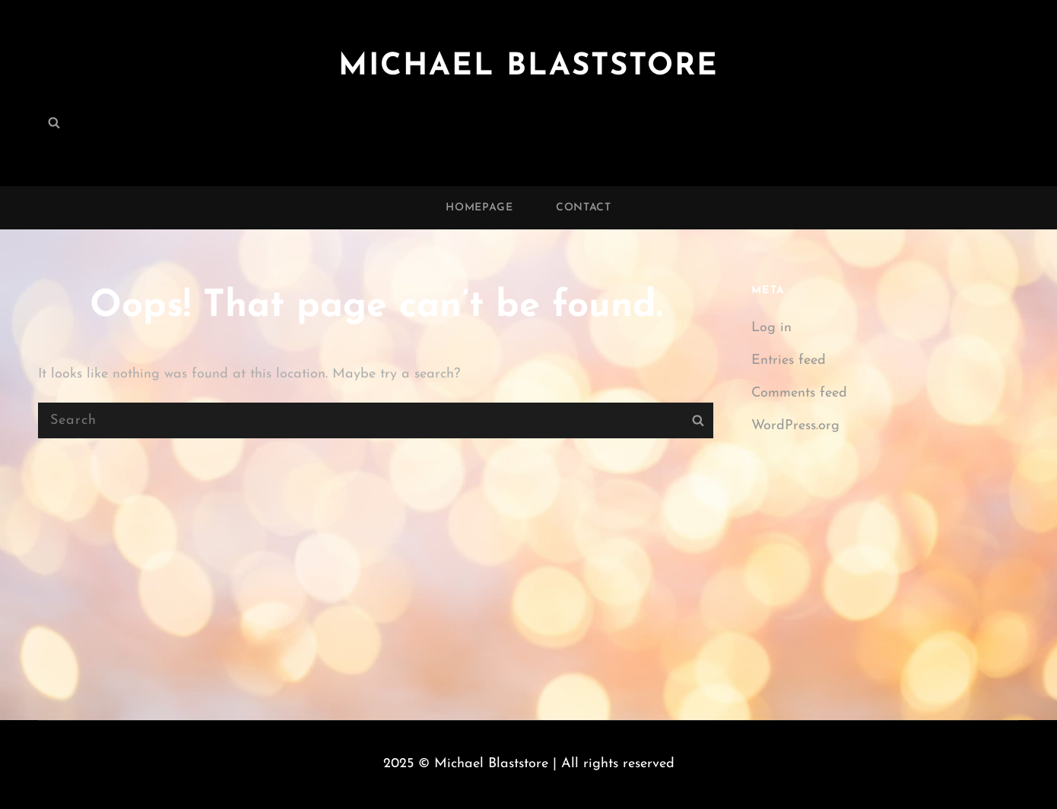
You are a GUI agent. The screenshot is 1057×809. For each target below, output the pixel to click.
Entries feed (788, 360)
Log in (771, 328)
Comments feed (799, 393)
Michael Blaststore (528, 67)
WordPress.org (795, 426)
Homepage (479, 207)
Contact (583, 207)
